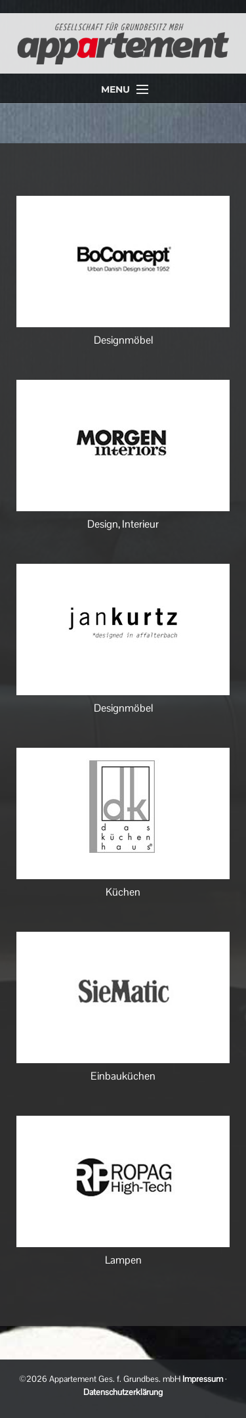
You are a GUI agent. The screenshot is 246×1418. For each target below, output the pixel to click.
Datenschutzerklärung (123, 1392)
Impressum (202, 1378)
